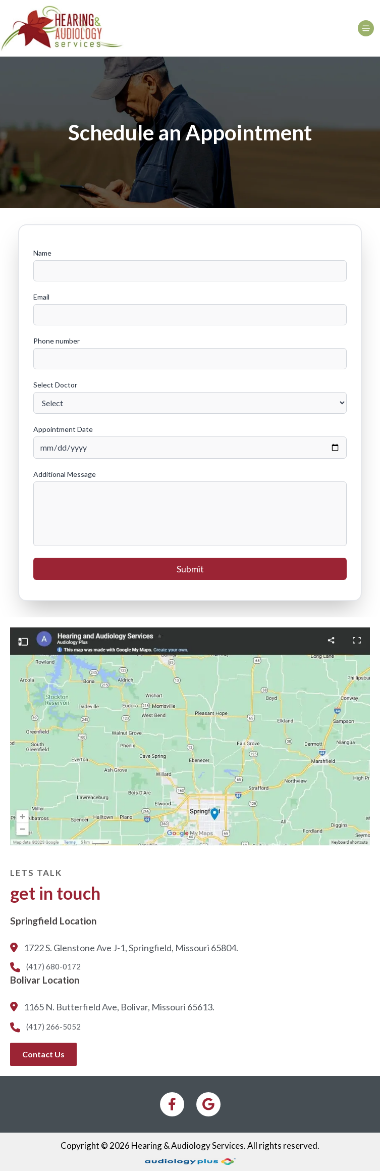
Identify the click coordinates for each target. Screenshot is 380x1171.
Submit (190, 568)
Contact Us (43, 1054)
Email (41, 296)
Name (42, 253)
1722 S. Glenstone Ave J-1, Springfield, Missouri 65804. (124, 948)
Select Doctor (55, 384)
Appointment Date (63, 429)
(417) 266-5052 (45, 1027)
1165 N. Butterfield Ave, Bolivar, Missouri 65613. (112, 1007)
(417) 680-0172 (45, 967)
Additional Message (64, 474)
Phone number (56, 340)
